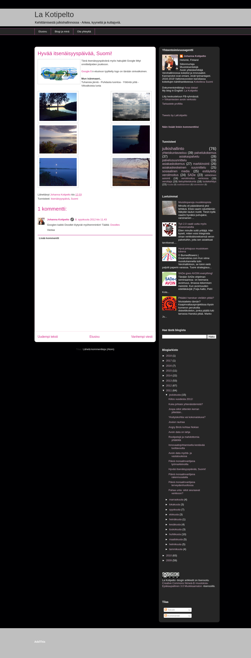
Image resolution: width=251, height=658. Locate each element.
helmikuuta (175, 544)
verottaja (167, 181)
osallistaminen (183, 184)
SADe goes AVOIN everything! (195, 273)
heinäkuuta (175, 519)
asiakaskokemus (173, 163)
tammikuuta (176, 549)
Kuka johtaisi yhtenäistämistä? (185, 404)
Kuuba (170, 184)
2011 (169, 390)
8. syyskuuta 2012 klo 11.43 (91, 219)
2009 (169, 560)
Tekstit (170, 609)
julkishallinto (173, 148)
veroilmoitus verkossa (194, 178)
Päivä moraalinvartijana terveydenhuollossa (181, 484)
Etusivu (43, 31)
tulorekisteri (199, 184)
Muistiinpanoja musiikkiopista (194, 202)
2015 (169, 370)
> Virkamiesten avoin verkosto (179, 99)
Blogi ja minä (62, 31)
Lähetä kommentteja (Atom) (98, 349)
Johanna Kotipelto (58, 219)
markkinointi (201, 163)
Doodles (115, 224)
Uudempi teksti (48, 336)
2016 (169, 365)
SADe (192, 175)
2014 (169, 375)
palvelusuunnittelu (174, 160)
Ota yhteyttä (84, 31)
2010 (169, 555)
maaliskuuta (176, 539)
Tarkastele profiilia (172, 103)
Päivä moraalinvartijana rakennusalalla (181, 476)
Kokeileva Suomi (203, 81)
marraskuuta (176, 499)
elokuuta (174, 514)
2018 (169, 355)
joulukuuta (175, 394)
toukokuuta (175, 529)
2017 (169, 360)
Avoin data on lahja (179, 432)
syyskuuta (175, 509)
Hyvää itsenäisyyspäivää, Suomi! (187, 469)
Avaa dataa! (191, 87)
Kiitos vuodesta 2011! (180, 399)
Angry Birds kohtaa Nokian (183, 427)
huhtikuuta (175, 534)
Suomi (74, 198)
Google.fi (86, 71)
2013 (169, 380)
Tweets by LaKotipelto (174, 115)
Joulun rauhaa (176, 422)
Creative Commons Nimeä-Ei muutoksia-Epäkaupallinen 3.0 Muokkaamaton (185, 585)
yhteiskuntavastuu (174, 152)
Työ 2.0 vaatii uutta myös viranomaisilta (192, 225)
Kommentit (172, 615)
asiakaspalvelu (189, 156)
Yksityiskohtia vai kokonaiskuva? (187, 417)
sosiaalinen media (176, 171)
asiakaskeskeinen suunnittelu (184, 167)
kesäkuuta (175, 524)
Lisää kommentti (49, 238)
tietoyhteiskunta (187, 181)
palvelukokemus (205, 152)
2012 (169, 385)
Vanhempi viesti (142, 336)
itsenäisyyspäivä (60, 198)
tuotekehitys (209, 181)
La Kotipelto (54, 14)
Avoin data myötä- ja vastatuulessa (180, 455)
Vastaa (51, 229)
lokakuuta (175, 504)
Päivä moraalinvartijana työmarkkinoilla (181, 463)
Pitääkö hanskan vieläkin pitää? (196, 297)
